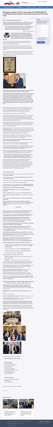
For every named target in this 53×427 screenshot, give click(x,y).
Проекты (34, 7)
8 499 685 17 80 (44, 1)
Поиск (49, 4)
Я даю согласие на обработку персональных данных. (42, 39)
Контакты (47, 7)
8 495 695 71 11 (39, 1)
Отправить (41, 42)
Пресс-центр (28, 7)
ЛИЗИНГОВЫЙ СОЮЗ (20, 7)
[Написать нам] (49, 1)
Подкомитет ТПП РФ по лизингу (9, 7)
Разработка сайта (9, 425)
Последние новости (7, 397)
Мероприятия (41, 7)
